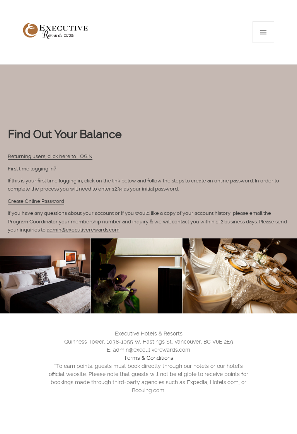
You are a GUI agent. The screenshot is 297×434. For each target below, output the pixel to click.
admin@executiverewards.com (83, 230)
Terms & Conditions (148, 358)
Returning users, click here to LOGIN (50, 156)
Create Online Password (36, 201)
